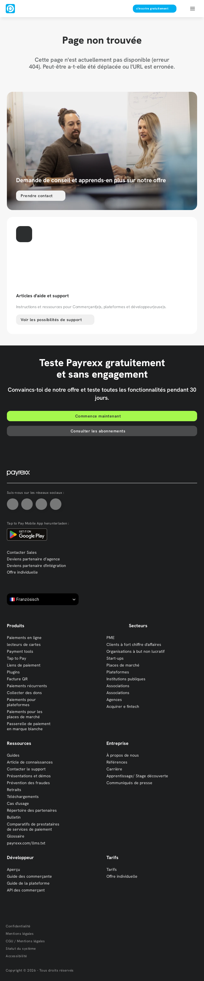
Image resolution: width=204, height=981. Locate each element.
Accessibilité (16, 956)
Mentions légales (20, 933)
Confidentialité (18, 926)
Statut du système (21, 948)
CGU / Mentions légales (25, 941)
